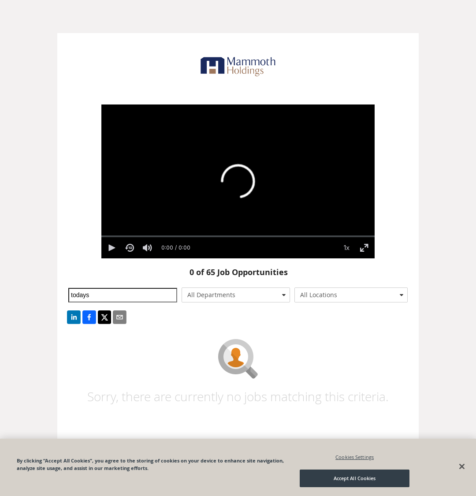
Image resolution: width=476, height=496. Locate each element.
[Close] (462, 466)
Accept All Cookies (355, 478)
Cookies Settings (354, 457)
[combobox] (236, 294)
